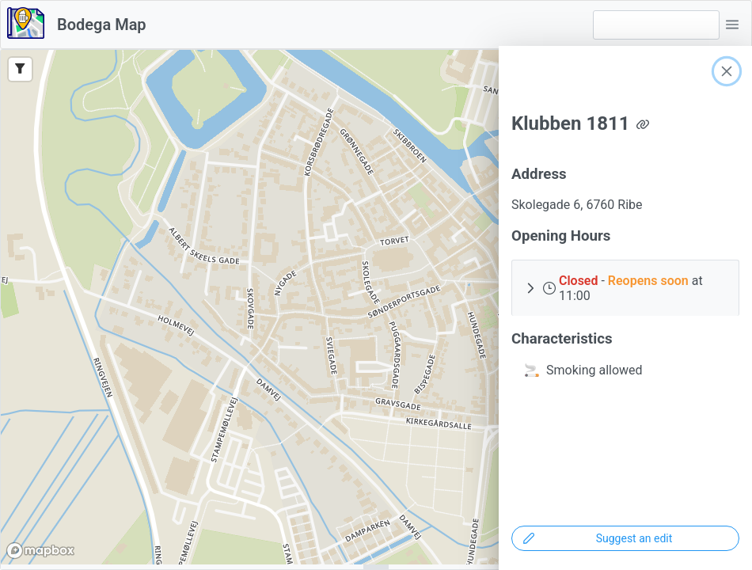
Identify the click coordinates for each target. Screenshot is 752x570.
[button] (732, 24)
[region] (376, 307)
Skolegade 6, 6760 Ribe (577, 204)
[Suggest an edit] (625, 538)
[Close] (726, 71)
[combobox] (656, 25)
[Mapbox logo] (40, 551)
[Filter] (20, 69)
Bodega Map (101, 24)
